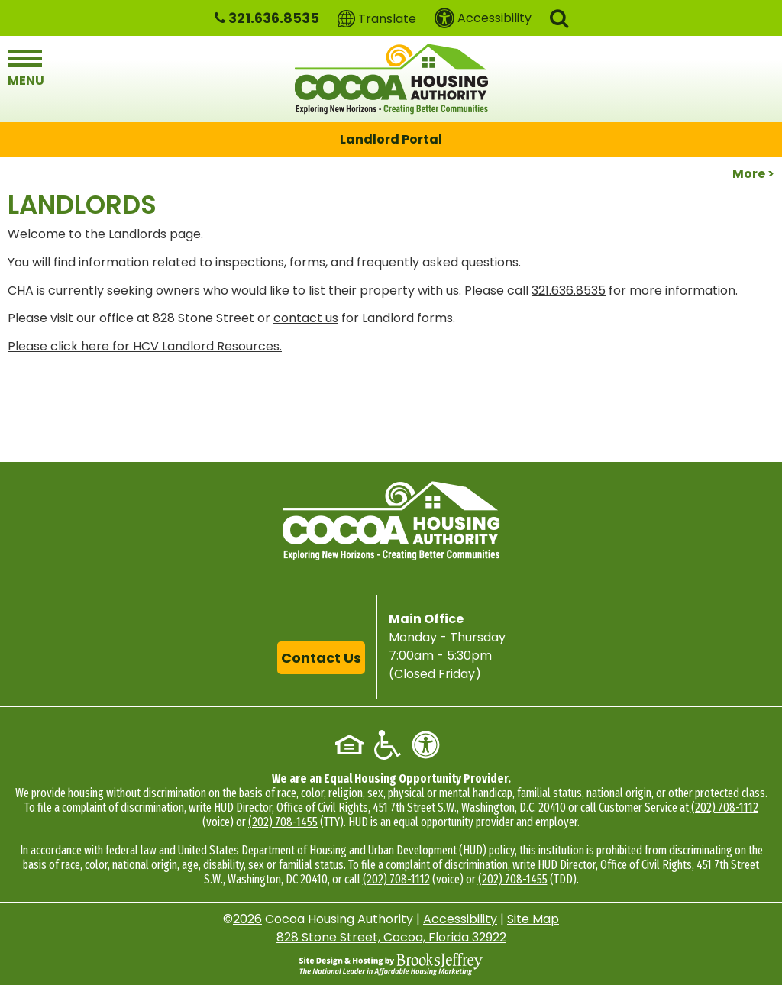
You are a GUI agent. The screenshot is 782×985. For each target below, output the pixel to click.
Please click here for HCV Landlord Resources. (145, 346)
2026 (247, 919)
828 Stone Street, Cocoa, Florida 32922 (391, 937)
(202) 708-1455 (283, 822)
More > (753, 173)
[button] (559, 17)
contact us (305, 318)
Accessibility (460, 919)
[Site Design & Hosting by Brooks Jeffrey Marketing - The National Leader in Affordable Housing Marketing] (391, 963)
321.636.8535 (569, 290)
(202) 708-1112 (724, 807)
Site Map (533, 919)
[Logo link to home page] (391, 79)
